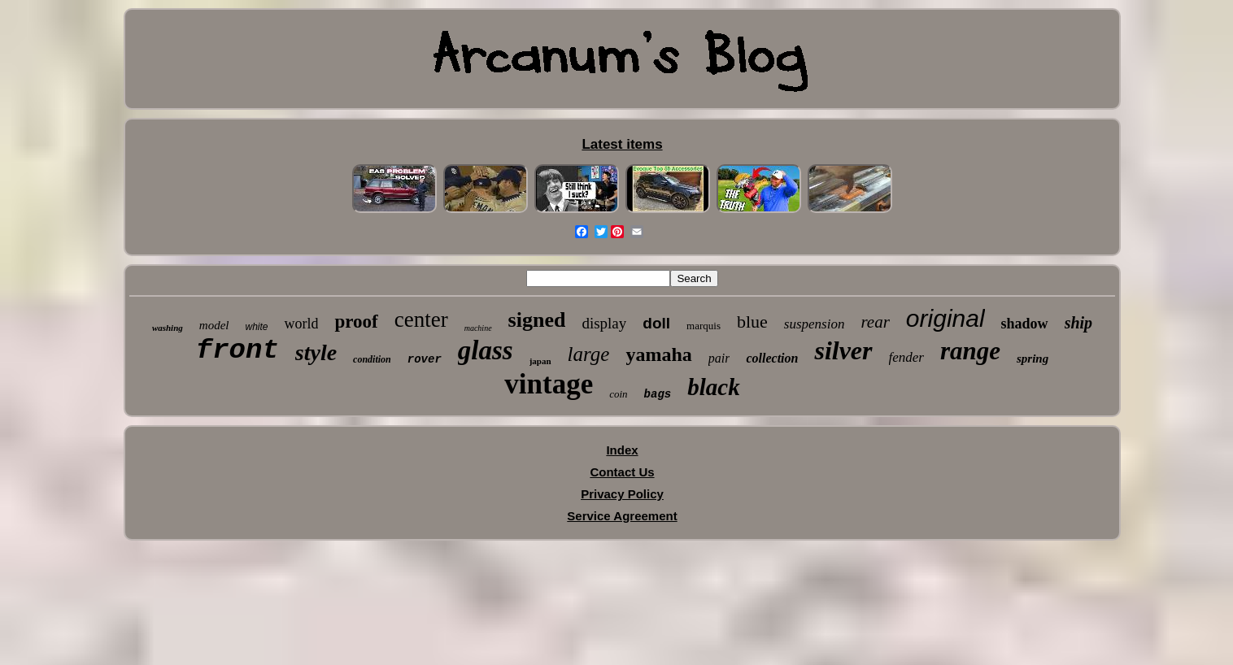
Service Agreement (622, 516)
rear (874, 322)
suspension (814, 324)
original (945, 318)
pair (719, 358)
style (316, 352)
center (421, 319)
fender (906, 357)
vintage (548, 384)
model (214, 325)
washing (167, 327)
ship (1078, 323)
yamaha (658, 354)
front (237, 350)
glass (485, 350)
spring (1032, 358)
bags (658, 394)
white (256, 326)
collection (772, 358)
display (604, 323)
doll (656, 323)
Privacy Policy (622, 494)
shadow (1024, 323)
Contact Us (622, 472)
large (589, 354)
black (713, 387)
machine (478, 328)
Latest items (622, 144)
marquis (703, 325)
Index (622, 450)
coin (618, 394)
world (301, 323)
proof (355, 321)
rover (424, 359)
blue (752, 321)
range (970, 351)
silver (843, 350)
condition (372, 359)
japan (540, 361)
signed (537, 320)
